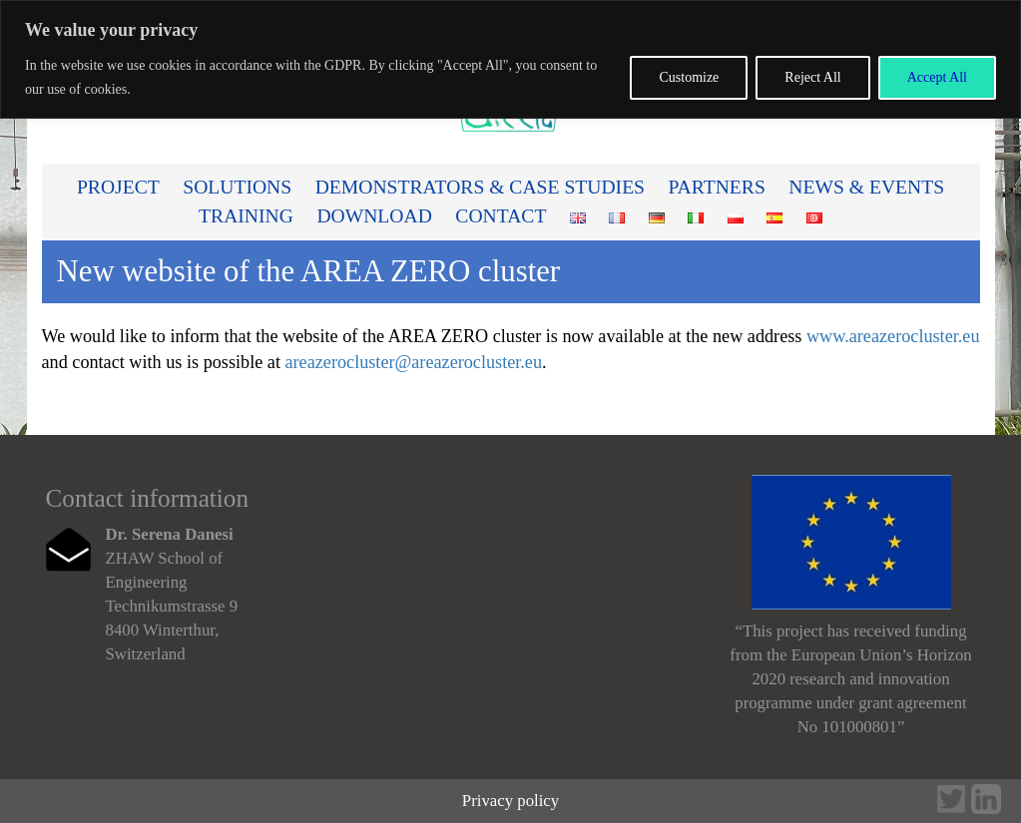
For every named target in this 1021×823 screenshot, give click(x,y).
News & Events (866, 187)
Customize (689, 77)
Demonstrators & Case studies (480, 187)
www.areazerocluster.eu (893, 336)
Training (246, 216)
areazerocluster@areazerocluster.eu (413, 362)
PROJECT (118, 187)
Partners (717, 187)
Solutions (237, 187)
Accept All (937, 77)
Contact (500, 216)
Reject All (812, 77)
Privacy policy (510, 800)
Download (373, 216)
